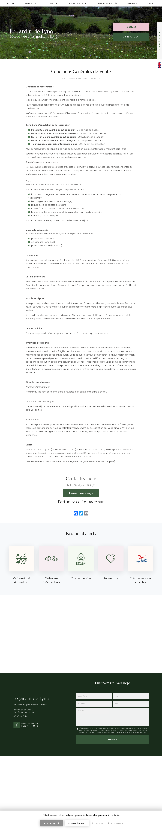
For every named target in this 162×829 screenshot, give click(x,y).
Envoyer (112, 739)
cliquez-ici (141, 732)
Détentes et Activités (107, 3)
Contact (151, 3)
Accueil (10, 3)
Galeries (132, 3)
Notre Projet (31, 3)
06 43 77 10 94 (131, 36)
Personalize (98, 823)
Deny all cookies (77, 823)
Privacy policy (115, 823)
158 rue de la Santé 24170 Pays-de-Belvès (23, 711)
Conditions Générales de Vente (88, 78)
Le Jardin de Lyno (68, 78)
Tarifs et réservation (76, 3)
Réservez (131, 27)
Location (52, 3)
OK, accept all (51, 823)
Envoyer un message (81, 493)
